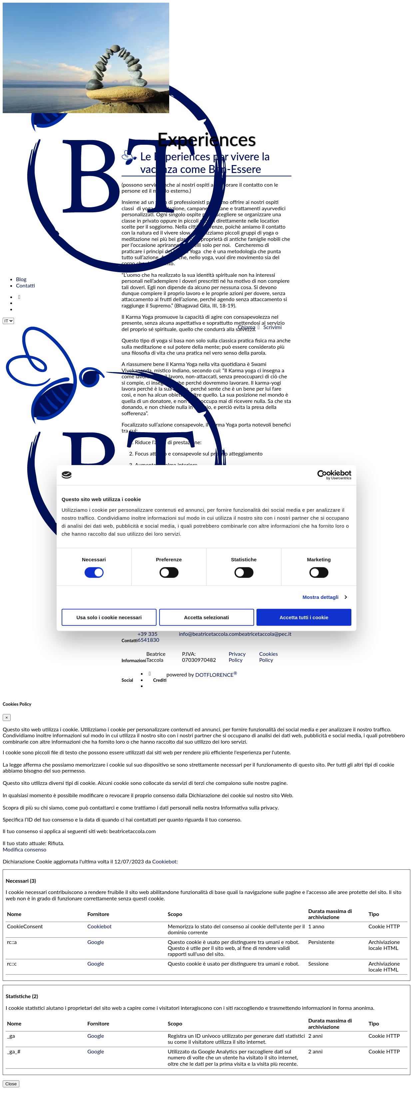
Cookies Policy (268, 662)
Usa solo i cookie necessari (109, 617)
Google (95, 948)
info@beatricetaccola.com (209, 640)
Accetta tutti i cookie (303, 617)
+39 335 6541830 (148, 643)
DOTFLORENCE (216, 680)
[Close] (7, 723)
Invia (129, 633)
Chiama (245, 327)
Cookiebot (164, 867)
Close (11, 1089)
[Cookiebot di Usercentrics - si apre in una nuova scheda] (322, 475)
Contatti (25, 285)
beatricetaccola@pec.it (265, 640)
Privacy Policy (236, 662)
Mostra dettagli (320, 597)
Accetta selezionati (206, 617)
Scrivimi (268, 327)
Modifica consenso (24, 855)
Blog (21, 279)
